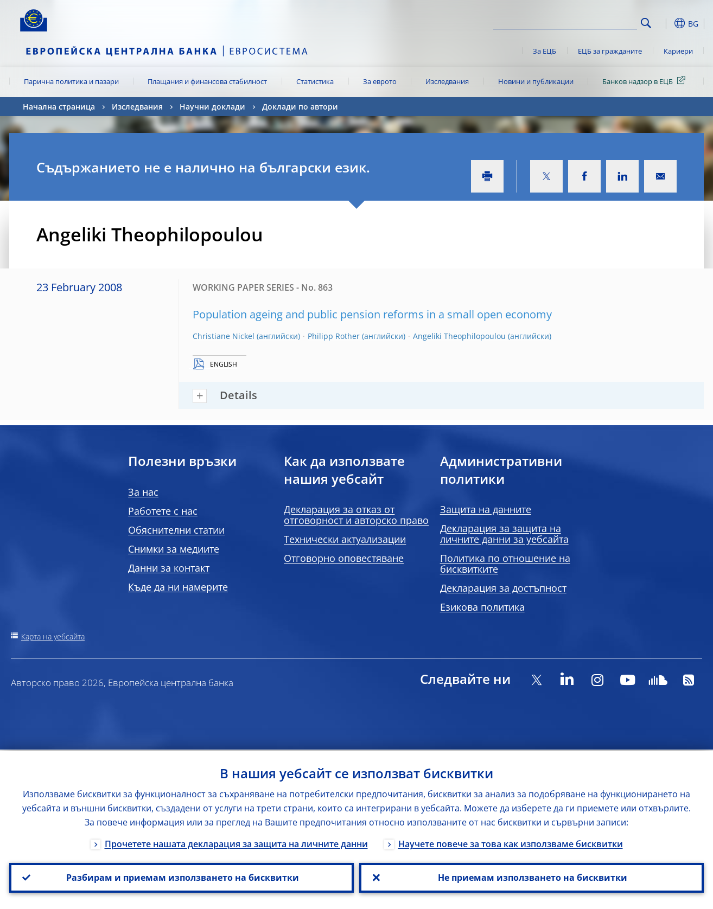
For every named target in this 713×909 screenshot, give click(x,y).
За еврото (380, 81)
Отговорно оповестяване (344, 558)
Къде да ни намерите (178, 586)
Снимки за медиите (173, 548)
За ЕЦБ (544, 51)
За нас (143, 491)
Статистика (315, 81)
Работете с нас (163, 510)
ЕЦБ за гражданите (610, 51)
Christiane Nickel (223, 336)
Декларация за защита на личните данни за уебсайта (504, 534)
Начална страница (59, 106)
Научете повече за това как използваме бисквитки (510, 842)
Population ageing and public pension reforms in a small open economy (372, 314)
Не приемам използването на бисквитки (531, 877)
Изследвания (447, 81)
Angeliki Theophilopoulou (459, 336)
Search (646, 23)
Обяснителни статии (176, 529)
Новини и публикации (536, 81)
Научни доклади (212, 106)
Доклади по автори (300, 106)
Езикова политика (482, 606)
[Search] (583, 22)
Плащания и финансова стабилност (207, 81)
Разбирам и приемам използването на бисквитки (181, 877)
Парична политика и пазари (71, 81)
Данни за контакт (168, 567)
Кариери (678, 51)
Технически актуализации (345, 539)
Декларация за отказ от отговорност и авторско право (356, 515)
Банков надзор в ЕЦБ (645, 80)
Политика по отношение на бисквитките (505, 563)
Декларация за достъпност (503, 587)
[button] (666, 23)
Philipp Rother (334, 336)
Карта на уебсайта (53, 636)
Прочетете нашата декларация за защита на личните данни (236, 842)
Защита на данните (485, 509)
